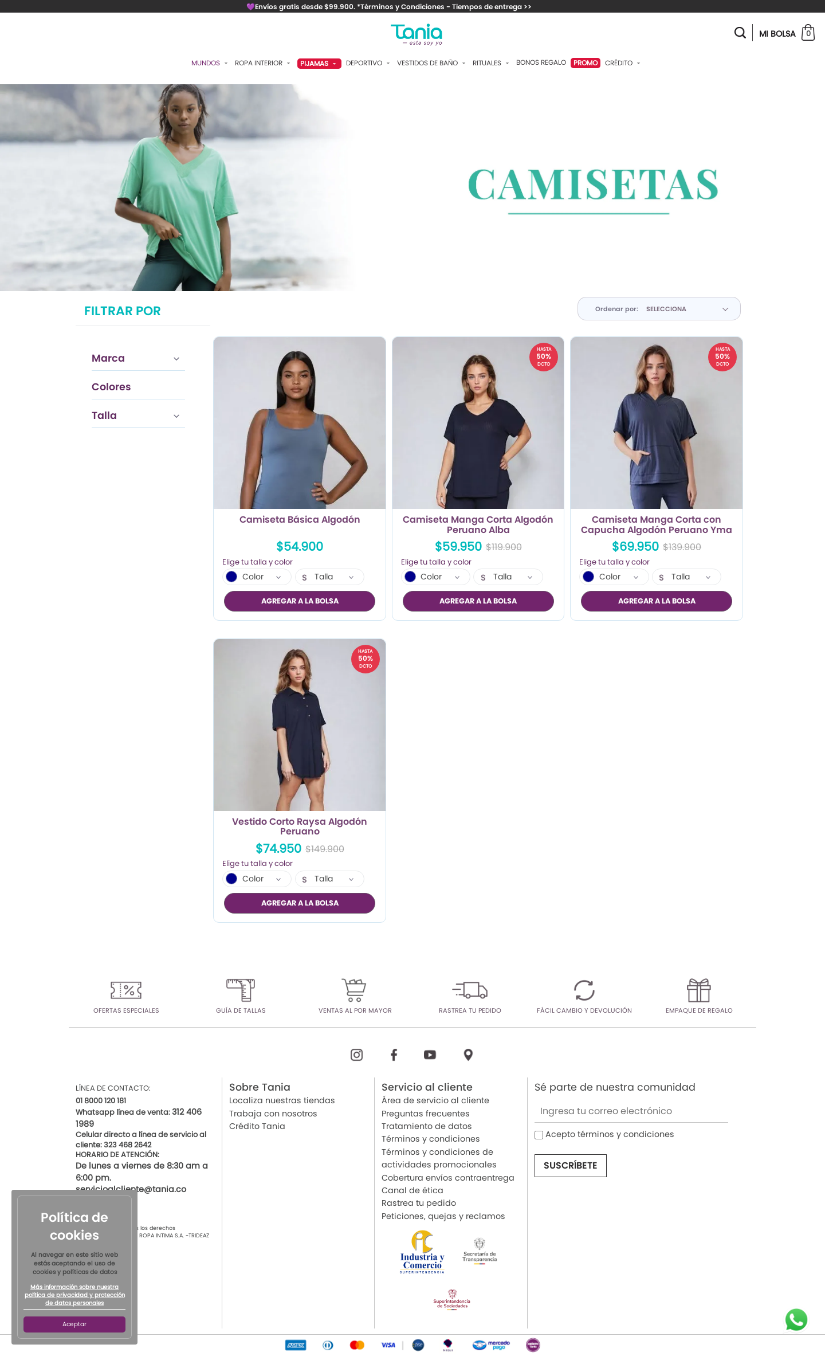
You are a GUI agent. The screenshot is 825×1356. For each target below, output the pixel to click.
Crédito (624, 63)
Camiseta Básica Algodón (299, 520)
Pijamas (319, 63)
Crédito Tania (257, 1126)
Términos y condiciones (431, 1139)
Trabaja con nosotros (273, 1113)
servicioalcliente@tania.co (131, 1189)
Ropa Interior (264, 63)
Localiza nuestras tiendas (282, 1100)
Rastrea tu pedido (419, 1203)
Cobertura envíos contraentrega (448, 1177)
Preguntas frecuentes (426, 1113)
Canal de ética (412, 1190)
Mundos (210, 63)
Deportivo (369, 63)
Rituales (492, 63)
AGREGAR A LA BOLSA (300, 601)
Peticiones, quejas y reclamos (443, 1216)
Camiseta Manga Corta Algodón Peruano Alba (478, 525)
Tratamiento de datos (427, 1126)
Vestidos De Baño (432, 63)
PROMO (585, 63)
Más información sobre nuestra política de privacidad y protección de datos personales (75, 1295)
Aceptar (74, 1324)
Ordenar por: (616, 308)
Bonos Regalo (541, 62)
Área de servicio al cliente (435, 1100)
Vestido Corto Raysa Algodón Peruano (299, 827)
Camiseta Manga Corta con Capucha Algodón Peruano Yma (656, 525)
